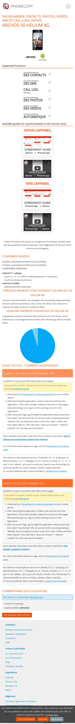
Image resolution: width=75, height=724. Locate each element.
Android (9, 677)
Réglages (57, 719)
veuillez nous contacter (56, 471)
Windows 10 (11, 685)
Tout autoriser (26, 719)
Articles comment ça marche (18, 629)
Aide (7, 642)
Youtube (19, 666)
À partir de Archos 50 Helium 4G (37, 145)
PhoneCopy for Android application (37, 394)
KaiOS (8, 690)
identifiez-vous (36, 597)
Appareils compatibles (15, 634)
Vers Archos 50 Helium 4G (37, 198)
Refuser (43, 719)
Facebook (9, 666)
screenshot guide (21, 389)
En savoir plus (51, 715)
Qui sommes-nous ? (14, 653)
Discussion (10, 638)
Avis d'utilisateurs (13, 657)
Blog (7, 662)
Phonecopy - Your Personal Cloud (18, 6)
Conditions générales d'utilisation (20, 701)
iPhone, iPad (11, 681)
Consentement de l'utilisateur (19, 705)
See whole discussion (17, 615)
